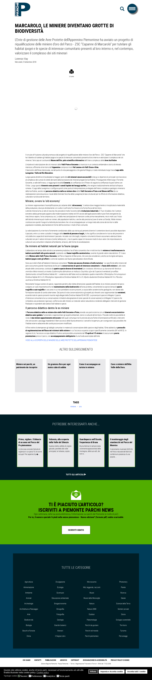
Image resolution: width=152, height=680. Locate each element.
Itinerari (60, 630)
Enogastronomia (60, 603)
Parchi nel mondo (91, 630)
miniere (73, 406)
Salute (123, 598)
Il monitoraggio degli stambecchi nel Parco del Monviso (121, 442)
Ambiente (28, 592)
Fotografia (60, 614)
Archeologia (28, 603)
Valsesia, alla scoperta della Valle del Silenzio (59, 441)
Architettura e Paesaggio (29, 609)
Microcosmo (91, 581)
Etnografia (60, 609)
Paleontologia (92, 619)
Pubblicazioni (50, 660)
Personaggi (123, 636)
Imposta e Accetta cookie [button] (111, 672)
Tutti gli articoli (75, 474)
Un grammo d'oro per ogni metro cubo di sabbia (59, 366)
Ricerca (123, 592)
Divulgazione (60, 581)
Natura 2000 (91, 609)
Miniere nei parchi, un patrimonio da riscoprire (26, 366)
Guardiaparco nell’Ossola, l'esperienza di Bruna (91, 441)
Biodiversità (28, 619)
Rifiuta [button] (93, 672)
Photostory (123, 581)
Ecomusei (60, 592)
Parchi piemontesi (91, 636)
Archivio (63, 660)
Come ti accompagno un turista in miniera (89, 366)
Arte (28, 614)
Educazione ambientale (60, 598)
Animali (28, 598)
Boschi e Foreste (28, 630)
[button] (50, 672)
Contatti (37, 660)
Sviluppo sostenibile (123, 619)
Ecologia (60, 587)
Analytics (50, 676)
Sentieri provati (123, 609)
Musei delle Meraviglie (92, 598)
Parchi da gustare (91, 625)
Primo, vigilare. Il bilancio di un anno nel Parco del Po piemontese (29, 442)
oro (80, 406)
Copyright (75, 660)
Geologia (60, 619)
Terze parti (64, 676)
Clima (29, 636)
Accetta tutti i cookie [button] (136, 672)
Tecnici (23, 676)
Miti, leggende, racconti (91, 587)
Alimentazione (29, 587)
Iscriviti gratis (76, 529)
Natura (91, 603)
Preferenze (36, 676)
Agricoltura (29, 581)
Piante (123, 587)
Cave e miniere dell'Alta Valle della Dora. (121, 366)
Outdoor (92, 614)
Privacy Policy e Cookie (120, 660)
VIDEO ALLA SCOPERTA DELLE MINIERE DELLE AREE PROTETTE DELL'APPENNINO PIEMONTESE (61, 340)
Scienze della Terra (123, 603)
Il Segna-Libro (60, 636)
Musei (92, 592)
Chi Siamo (26, 660)
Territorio (123, 625)
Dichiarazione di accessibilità (95, 660)
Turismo (123, 630)
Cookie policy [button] (43, 672)
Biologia (29, 625)
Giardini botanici (60, 625)
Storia (123, 614)
